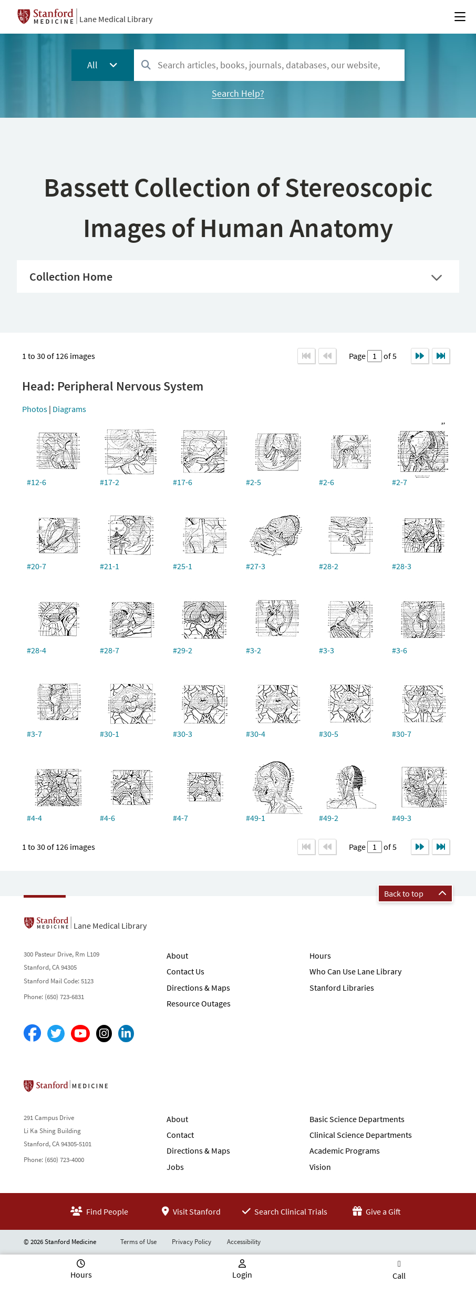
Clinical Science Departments (360, 1134)
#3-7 (34, 733)
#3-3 (326, 650)
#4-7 (180, 818)
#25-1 (182, 566)
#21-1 (109, 566)
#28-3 (401, 566)
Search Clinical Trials (284, 1211)
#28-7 (109, 650)
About (177, 955)
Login (242, 1274)
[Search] (146, 65)
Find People (99, 1211)
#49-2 (328, 818)
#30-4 (255, 733)
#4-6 (107, 818)
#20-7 (36, 566)
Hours (320, 955)
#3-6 (399, 650)
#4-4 (34, 818)
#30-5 (328, 733)
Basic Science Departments (357, 1119)
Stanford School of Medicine (126, 1089)
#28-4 (36, 650)
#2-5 (253, 482)
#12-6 (36, 482)
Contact (180, 1134)
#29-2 (182, 650)
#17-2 (109, 482)
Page (358, 356)
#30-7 (401, 733)
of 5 (389, 356)
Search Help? (238, 93)
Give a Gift (377, 1211)
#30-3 (182, 733)
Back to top (415, 893)
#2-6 (326, 482)
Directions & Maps (198, 987)
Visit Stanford (191, 1211)
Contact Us (185, 971)
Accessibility (244, 1241)
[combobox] (269, 64)
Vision (320, 1167)
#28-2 (328, 566)
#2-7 (399, 482)
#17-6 (182, 482)
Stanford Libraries (341, 987)
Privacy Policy (191, 1241)
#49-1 (255, 818)
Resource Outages (199, 1003)
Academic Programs (344, 1150)
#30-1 (109, 733)
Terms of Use (138, 1241)
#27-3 (255, 566)
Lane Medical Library (115, 19)
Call (399, 1275)
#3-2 (253, 650)
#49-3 (401, 818)
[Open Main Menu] (460, 17)
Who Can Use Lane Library (355, 971)
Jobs (175, 1167)
